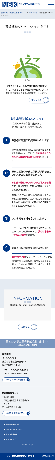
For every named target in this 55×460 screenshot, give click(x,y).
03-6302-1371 (19, 370)
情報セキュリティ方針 (14, 429)
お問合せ (25, 327)
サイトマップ (11, 439)
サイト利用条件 (11, 434)
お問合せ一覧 (48, 456)
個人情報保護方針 (12, 424)
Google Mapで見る (15, 380)
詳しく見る (36, 100)
